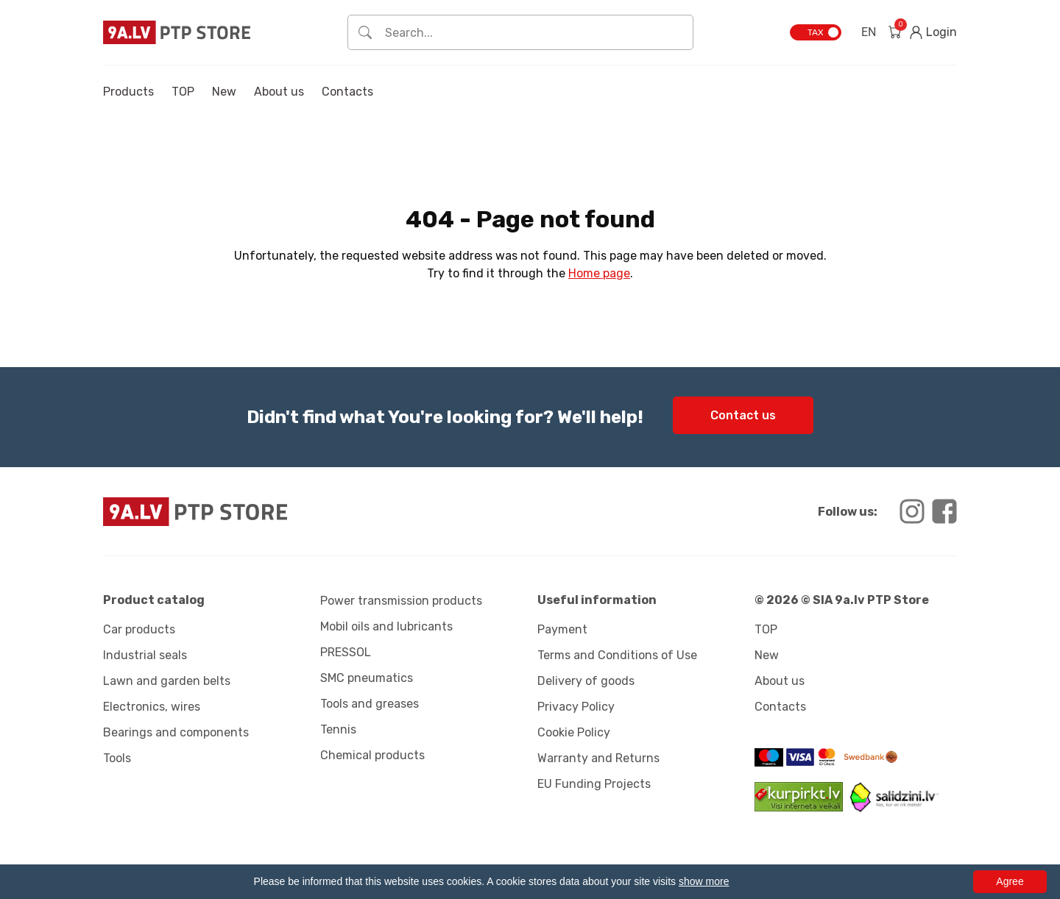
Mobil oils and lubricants (386, 626)
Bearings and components (176, 732)
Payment (562, 629)
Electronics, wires (151, 707)
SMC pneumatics (366, 678)
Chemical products (372, 755)
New (224, 92)
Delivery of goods (586, 681)
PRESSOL (345, 652)
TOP (183, 92)
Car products (139, 629)
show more (704, 881)
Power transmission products (401, 601)
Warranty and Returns (598, 758)
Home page (599, 273)
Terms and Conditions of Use (617, 655)
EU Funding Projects (594, 784)
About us (279, 92)
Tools (117, 758)
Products (128, 92)
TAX (816, 32)
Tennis (338, 729)
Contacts (347, 92)
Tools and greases (369, 704)
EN (869, 32)
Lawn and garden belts (166, 681)
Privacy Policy (576, 707)
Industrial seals (145, 655)
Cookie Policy (573, 732)
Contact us (743, 415)
